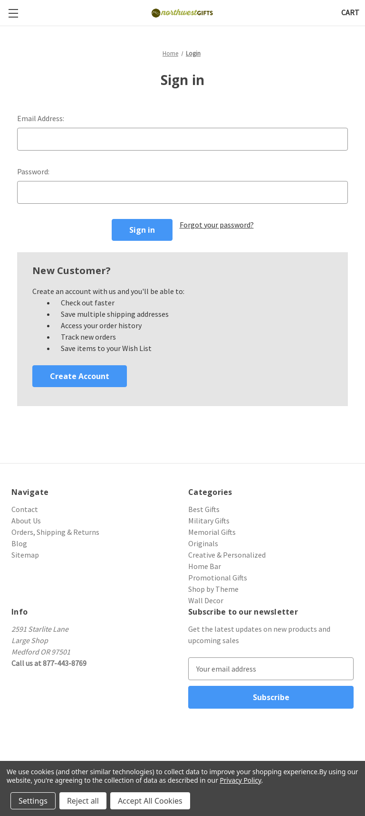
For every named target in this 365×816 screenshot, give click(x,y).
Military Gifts (209, 520)
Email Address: (40, 118)
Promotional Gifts (217, 577)
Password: (33, 171)
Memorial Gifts (212, 532)
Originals (203, 543)
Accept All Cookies (150, 801)
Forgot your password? (217, 224)
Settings (33, 801)
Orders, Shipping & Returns (55, 532)
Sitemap (25, 555)
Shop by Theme (213, 589)
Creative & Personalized (227, 555)
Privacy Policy (240, 780)
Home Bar (204, 566)
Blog (19, 543)
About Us (26, 520)
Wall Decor (205, 600)
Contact (24, 509)
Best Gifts (204, 509)
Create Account (79, 376)
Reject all (83, 801)
